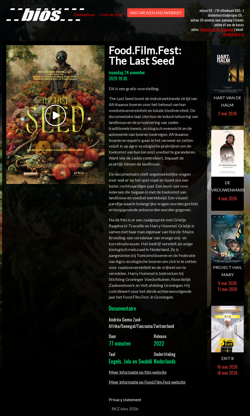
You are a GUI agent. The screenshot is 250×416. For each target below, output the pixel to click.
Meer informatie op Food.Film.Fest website (147, 381)
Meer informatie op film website (137, 371)
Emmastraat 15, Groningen (217, 29)
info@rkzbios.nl (233, 34)
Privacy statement (125, 399)
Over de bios (110, 14)
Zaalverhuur (84, 14)
